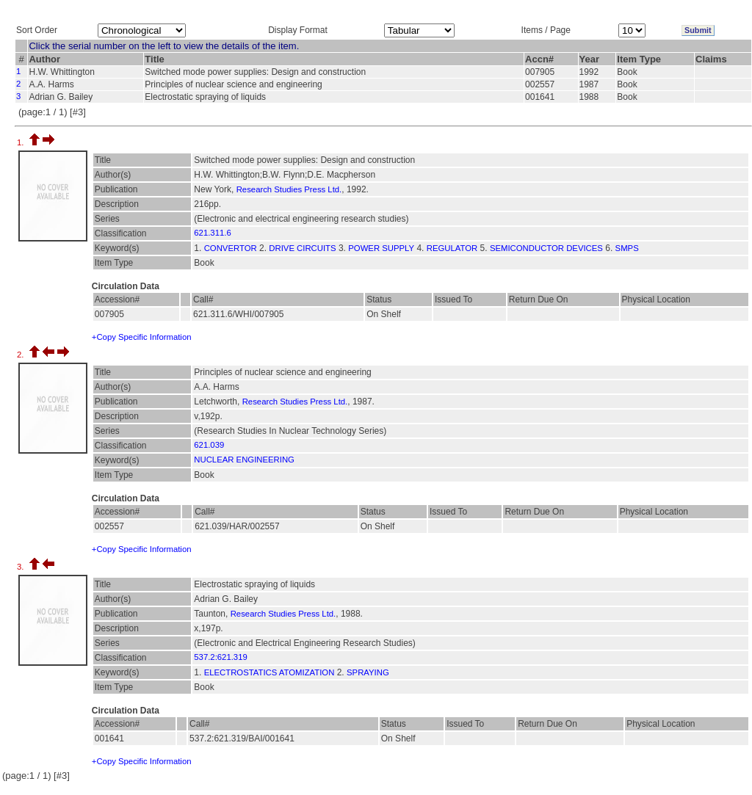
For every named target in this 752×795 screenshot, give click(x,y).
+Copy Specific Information (142, 337)
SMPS (627, 248)
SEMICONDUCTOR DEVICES (546, 248)
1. (21, 142)
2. (21, 354)
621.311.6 (212, 232)
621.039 (209, 444)
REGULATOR (452, 248)
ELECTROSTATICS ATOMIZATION (269, 672)
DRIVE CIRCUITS (302, 248)
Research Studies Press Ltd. (289, 189)
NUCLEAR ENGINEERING (244, 459)
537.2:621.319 (220, 657)
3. (21, 566)
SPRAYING (368, 672)
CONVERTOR (230, 248)
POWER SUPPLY (381, 248)
